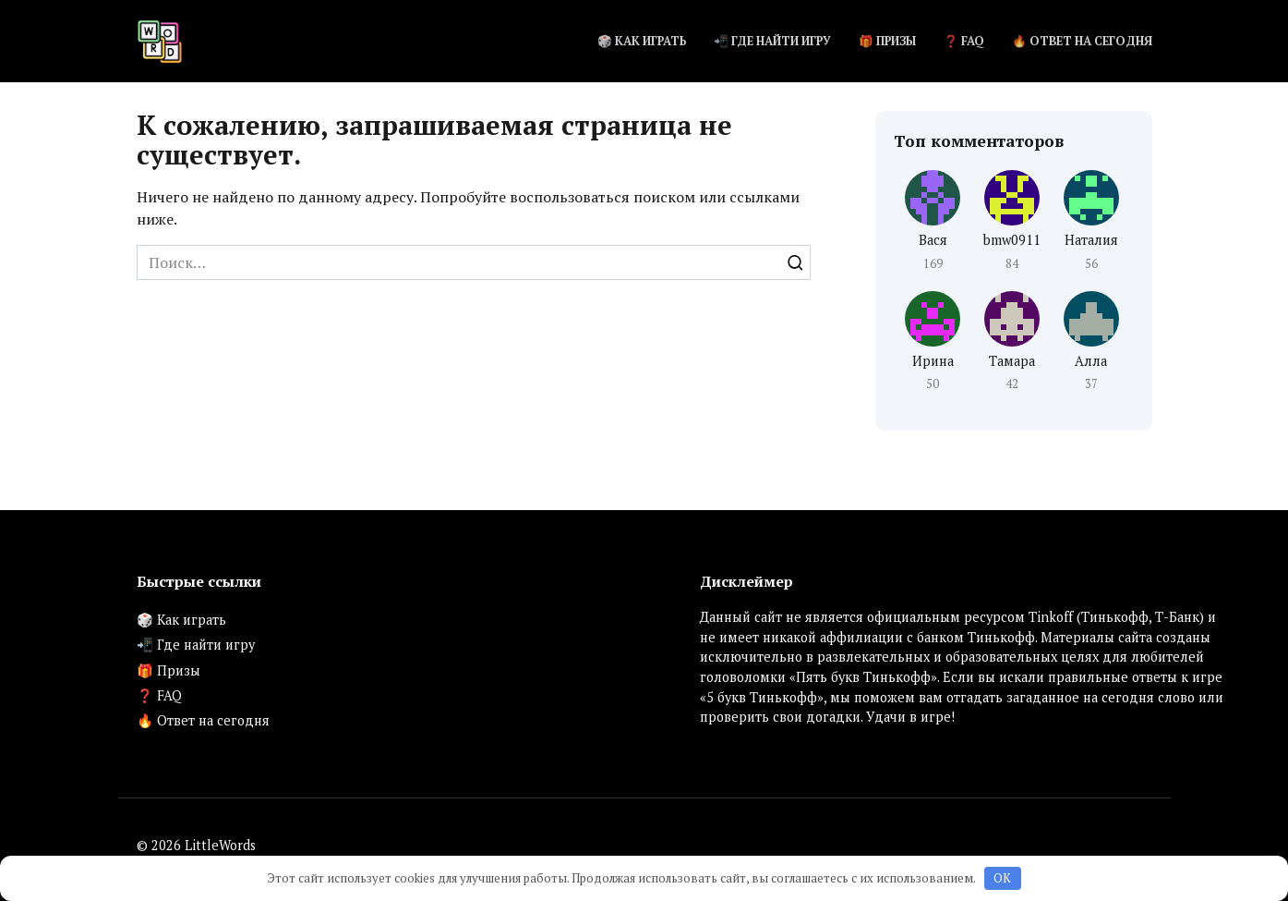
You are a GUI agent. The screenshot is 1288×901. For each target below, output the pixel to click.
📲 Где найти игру (772, 41)
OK (1002, 878)
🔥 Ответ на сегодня (1082, 41)
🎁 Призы (887, 41)
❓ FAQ (964, 41)
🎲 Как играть (641, 41)
